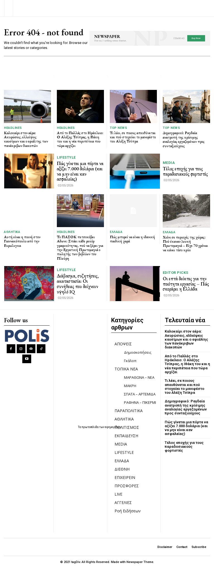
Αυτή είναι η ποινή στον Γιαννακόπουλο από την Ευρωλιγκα (22, 241)
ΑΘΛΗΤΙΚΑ (12, 231)
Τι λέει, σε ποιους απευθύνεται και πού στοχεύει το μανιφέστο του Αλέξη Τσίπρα (133, 137)
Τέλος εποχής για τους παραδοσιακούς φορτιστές (185, 171)
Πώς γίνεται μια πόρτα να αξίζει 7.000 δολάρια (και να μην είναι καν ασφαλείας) (80, 171)
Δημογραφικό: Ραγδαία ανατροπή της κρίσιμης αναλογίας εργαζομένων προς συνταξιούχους (184, 139)
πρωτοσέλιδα (90, 427)
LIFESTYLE (66, 157)
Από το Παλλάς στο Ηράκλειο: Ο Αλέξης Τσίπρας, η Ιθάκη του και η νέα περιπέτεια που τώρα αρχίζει (80, 139)
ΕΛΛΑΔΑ (116, 231)
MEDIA (169, 162)
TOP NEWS (118, 127)
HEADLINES (13, 127)
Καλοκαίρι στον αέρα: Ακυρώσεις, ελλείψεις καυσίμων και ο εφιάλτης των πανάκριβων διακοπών (26, 139)
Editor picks (175, 272)
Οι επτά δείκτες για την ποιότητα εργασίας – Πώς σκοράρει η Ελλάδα (186, 284)
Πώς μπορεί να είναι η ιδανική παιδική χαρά (132, 239)
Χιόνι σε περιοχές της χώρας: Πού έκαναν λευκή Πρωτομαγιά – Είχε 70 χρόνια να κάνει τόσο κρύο (185, 243)
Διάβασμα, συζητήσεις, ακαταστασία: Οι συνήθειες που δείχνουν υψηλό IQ (78, 283)
